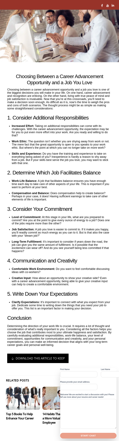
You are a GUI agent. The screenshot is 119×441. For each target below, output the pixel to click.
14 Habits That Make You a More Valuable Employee (58, 418)
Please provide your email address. (75, 382)
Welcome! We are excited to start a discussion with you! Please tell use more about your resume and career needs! (87, 395)
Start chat (88, 435)
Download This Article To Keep (38, 358)
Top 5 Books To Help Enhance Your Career (20, 416)
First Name (65, 369)
